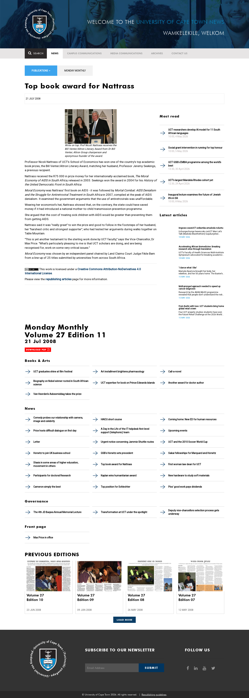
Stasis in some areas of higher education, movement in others (55, 464)
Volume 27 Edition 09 (86, 597)
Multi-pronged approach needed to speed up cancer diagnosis (199, 287)
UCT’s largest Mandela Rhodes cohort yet (190, 180)
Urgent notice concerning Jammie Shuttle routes (127, 441)
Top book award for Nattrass (116, 464)
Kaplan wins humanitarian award (118, 475)
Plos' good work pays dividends (185, 486)
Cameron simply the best (47, 486)
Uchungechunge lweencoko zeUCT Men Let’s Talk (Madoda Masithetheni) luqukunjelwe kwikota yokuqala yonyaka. (200, 232)
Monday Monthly (75, 70)
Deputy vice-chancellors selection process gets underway (193, 512)
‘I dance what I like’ (188, 268)
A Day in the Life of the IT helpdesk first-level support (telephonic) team (125, 431)
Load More (124, 619)
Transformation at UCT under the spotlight (124, 512)
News (54, 53)
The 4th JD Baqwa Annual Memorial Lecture (57, 512)
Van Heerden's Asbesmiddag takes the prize (57, 394)
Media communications (126, 53)
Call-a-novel (174, 371)
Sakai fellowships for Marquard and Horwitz (192, 453)
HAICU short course (111, 419)
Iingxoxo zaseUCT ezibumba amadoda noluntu (201, 228)
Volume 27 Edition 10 (35, 597)
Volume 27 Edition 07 (187, 597)
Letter (36, 441)
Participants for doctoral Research (52, 475)
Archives (157, 53)
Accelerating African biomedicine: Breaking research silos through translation (199, 247)
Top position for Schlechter (115, 486)
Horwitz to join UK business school (51, 453)
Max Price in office (43, 537)
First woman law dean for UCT (184, 464)
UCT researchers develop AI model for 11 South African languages (194, 131)
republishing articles (58, 279)
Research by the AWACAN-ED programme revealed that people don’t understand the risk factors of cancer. (200, 293)
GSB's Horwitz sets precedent (117, 453)
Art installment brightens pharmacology (122, 371)
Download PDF (38, 349)
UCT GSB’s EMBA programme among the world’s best (194, 164)
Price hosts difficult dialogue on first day (54, 430)
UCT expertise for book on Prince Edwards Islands (128, 382)
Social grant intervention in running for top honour (195, 147)
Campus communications (84, 53)
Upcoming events (177, 430)
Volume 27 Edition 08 (136, 597)
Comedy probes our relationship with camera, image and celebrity (58, 419)
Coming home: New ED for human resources (192, 419)
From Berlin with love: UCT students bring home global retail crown (201, 307)
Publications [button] (41, 70)
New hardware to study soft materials (188, 475)
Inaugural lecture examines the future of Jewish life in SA (194, 196)
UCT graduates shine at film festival (52, 371)
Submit (151, 667)
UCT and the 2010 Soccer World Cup (188, 441)
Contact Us (179, 53)
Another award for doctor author (186, 382)
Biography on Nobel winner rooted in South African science (60, 383)
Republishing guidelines (154, 694)
